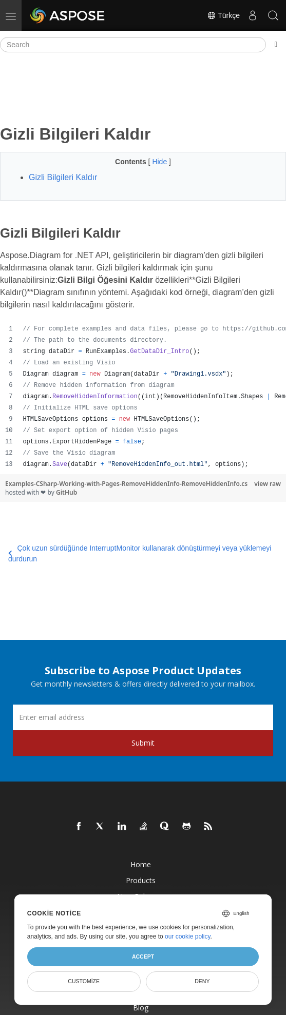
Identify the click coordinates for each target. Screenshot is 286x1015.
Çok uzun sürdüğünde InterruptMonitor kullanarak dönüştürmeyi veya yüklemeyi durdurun (139, 553)
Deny (202, 981)
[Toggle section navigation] (276, 45)
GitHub (66, 492)
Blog (140, 1007)
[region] (143, 396)
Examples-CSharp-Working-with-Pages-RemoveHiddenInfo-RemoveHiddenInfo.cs (126, 483)
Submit (143, 743)
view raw (267, 483)
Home (140, 864)
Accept (143, 956)
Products (141, 880)
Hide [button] (160, 162)
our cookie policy (188, 936)
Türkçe (223, 15)
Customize (84, 981)
